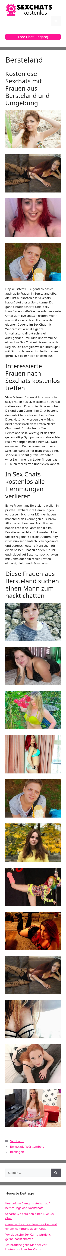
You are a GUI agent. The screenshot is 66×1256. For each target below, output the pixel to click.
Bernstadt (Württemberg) (27, 1147)
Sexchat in (17, 1141)
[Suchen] (56, 1173)
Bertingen (17, 1152)
